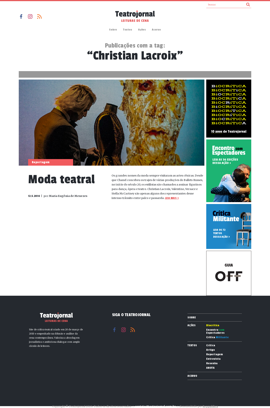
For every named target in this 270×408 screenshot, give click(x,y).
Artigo (210, 349)
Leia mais (171, 198)
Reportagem (214, 354)
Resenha (212, 363)
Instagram (30, 16)
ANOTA (210, 367)
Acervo (156, 29)
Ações (142, 29)
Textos (127, 29)
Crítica (217, 337)
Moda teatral (61, 179)
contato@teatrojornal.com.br (155, 406)
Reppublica (210, 406)
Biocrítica (212, 325)
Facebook (21, 16)
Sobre (113, 29)
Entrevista (213, 358)
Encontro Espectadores (215, 331)
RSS (39, 16)
